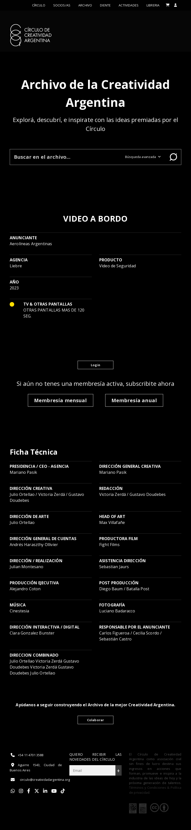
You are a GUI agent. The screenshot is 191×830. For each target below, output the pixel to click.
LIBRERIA (152, 5)
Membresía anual (134, 400)
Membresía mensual (60, 400)
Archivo (85, 5)
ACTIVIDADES (129, 5)
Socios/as (61, 5)
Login (95, 365)
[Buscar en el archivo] (65, 157)
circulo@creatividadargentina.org (40, 780)
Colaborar (95, 720)
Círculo (38, 5)
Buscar (173, 157)
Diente (105, 5)
